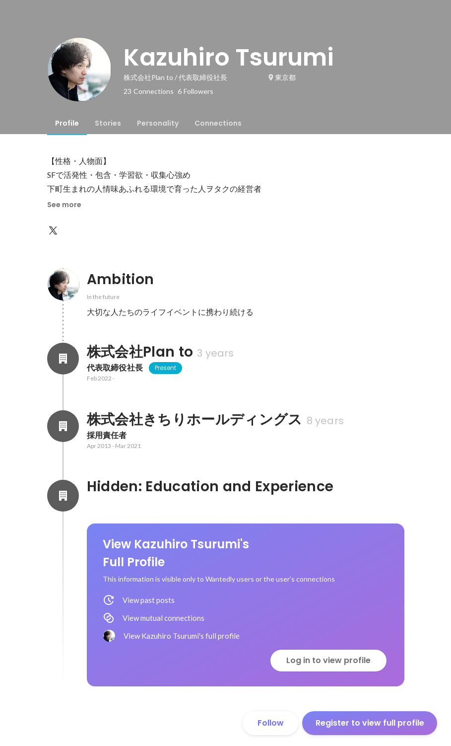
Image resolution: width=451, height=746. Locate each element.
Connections (218, 123)
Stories (108, 123)
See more (64, 205)
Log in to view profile (328, 660)
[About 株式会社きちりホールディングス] (63, 426)
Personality (158, 123)
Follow (271, 723)
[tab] (67, 123)
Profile (67, 123)
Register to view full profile (370, 723)
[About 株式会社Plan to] (63, 358)
